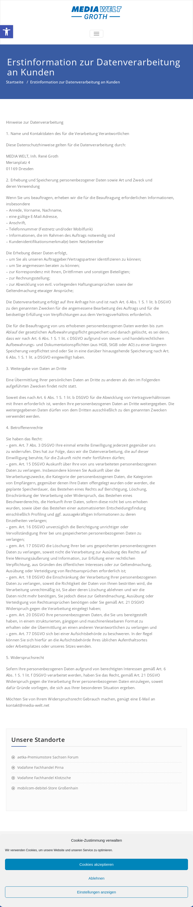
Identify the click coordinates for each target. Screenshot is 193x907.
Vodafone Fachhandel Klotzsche (44, 777)
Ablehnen (96, 878)
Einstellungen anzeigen (96, 892)
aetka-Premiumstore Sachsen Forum (47, 757)
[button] (6, 31)
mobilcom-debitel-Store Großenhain (47, 788)
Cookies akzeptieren (96, 864)
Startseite (15, 81)
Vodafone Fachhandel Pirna (40, 767)
